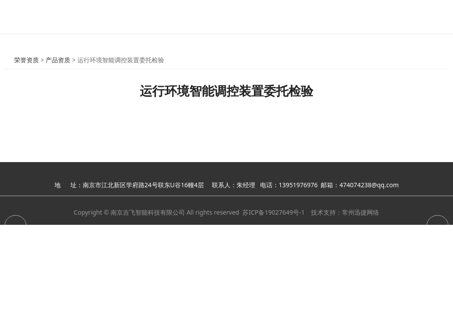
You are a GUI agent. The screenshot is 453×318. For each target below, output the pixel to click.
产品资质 (58, 60)
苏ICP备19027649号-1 (273, 212)
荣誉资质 (26, 60)
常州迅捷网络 (360, 212)
